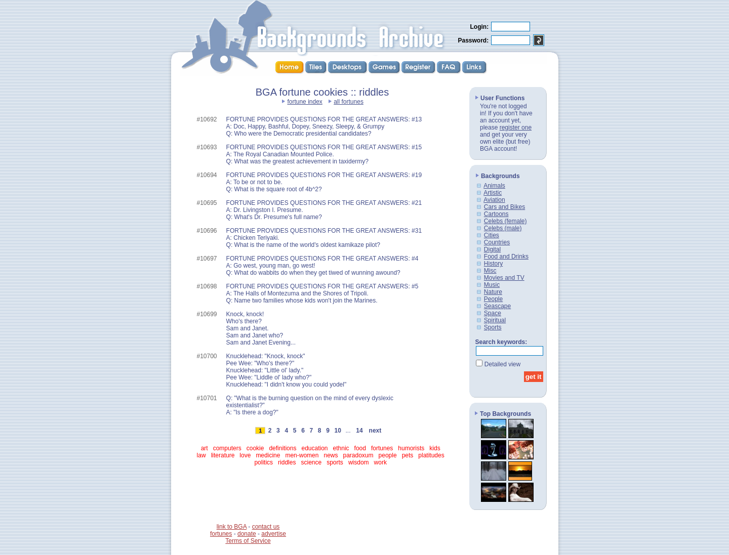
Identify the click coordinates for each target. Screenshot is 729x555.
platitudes (431, 455)
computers (227, 448)
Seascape (497, 306)
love (245, 455)
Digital (492, 249)
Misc (490, 270)
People (493, 299)
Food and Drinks (506, 256)
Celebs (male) (503, 228)
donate (246, 533)
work (380, 462)
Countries (497, 242)
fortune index (304, 101)
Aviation (494, 199)
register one (516, 127)
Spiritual (495, 320)
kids (434, 448)
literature (223, 455)
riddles (287, 462)
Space (492, 313)
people (388, 455)
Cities (491, 235)
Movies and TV (504, 277)
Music (492, 284)
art (204, 448)
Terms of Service (247, 540)
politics (263, 462)
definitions (282, 448)
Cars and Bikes (504, 206)
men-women (301, 455)
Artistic (492, 192)
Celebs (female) (505, 221)
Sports (493, 327)
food (360, 448)
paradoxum (358, 455)
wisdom (358, 462)
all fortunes (348, 101)
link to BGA (232, 526)
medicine (268, 455)
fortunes (382, 448)
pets (408, 455)
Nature (493, 291)
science (311, 462)
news (330, 455)
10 (338, 430)
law (201, 455)
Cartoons (496, 214)
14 (359, 430)
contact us (266, 526)
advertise (273, 533)
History (493, 263)
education (314, 448)
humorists (411, 448)
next (375, 430)
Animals (494, 185)
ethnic (341, 448)
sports (335, 462)
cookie (255, 448)
